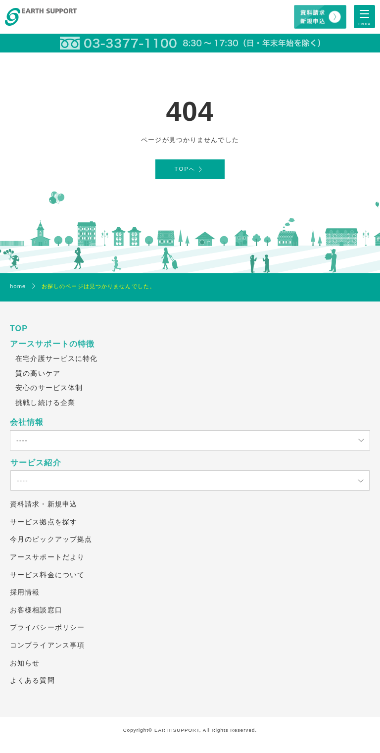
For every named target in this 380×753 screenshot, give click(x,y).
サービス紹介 (35, 462)
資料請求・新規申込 (43, 504)
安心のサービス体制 (49, 388)
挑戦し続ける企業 (45, 402)
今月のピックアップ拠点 (51, 539)
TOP (19, 328)
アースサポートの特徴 (52, 344)
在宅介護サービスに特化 (56, 358)
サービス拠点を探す (43, 522)
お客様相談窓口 (36, 610)
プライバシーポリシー (47, 627)
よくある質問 (32, 680)
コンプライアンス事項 (47, 645)
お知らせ (25, 663)
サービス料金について (47, 575)
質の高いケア (37, 373)
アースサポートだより (47, 557)
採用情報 (25, 592)
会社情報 (27, 422)
